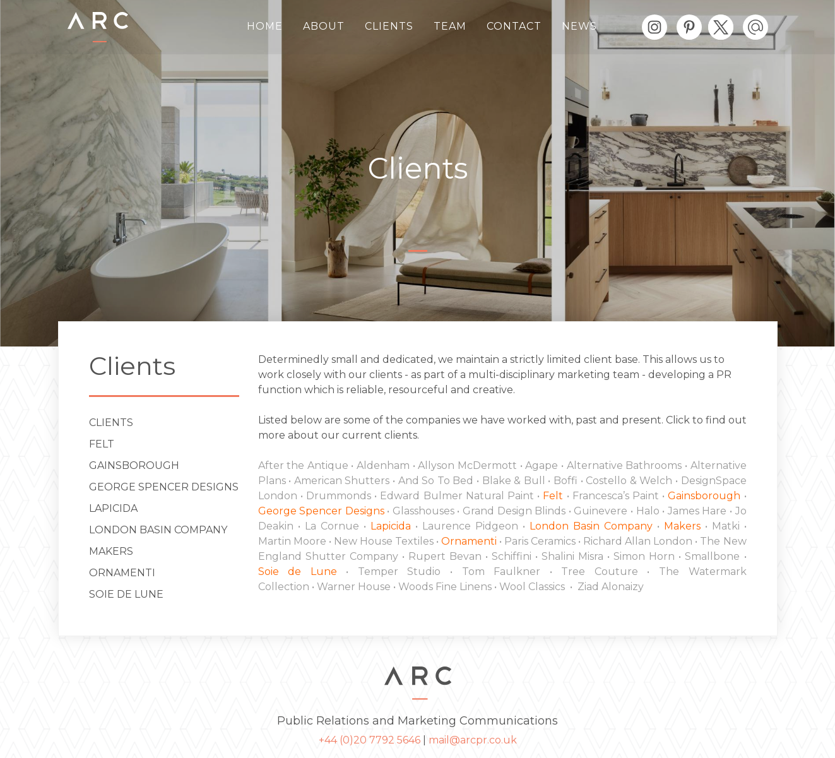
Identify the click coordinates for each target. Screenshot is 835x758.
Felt (101, 444)
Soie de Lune (126, 594)
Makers (111, 551)
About (324, 26)
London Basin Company (158, 530)
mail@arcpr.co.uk (473, 740)
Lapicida (113, 508)
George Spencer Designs (164, 487)
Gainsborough (134, 465)
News (579, 26)
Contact (514, 26)
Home (265, 26)
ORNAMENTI (122, 573)
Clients (389, 26)
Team (450, 26)
